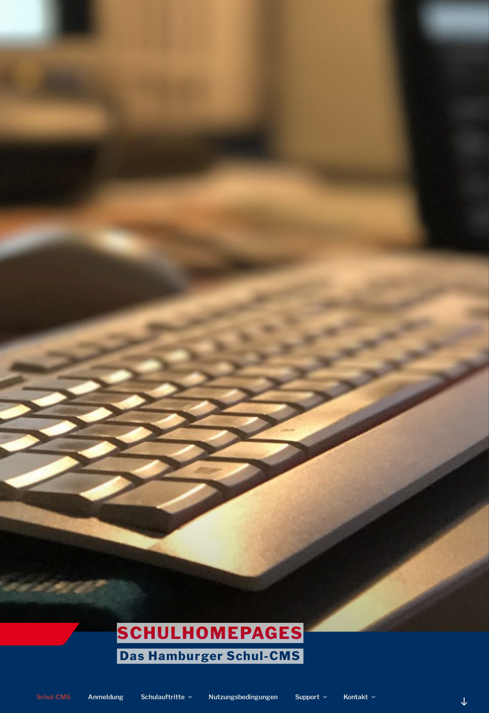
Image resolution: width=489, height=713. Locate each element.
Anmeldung (105, 697)
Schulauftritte (167, 697)
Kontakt (360, 697)
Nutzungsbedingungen (243, 697)
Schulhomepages (210, 633)
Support (311, 697)
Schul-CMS (53, 697)
